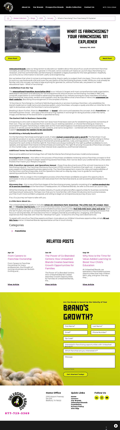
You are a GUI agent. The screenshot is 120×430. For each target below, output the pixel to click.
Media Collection (73, 7)
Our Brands (38, 7)
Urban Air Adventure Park (56, 205)
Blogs (33, 18)
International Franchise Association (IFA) (31, 92)
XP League (98, 205)
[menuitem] (26, 7)
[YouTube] (107, 397)
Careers (74, 399)
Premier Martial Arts (25, 207)
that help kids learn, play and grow (89, 209)
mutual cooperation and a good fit (72, 137)
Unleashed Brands (17, 69)
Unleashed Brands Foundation (79, 403)
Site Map (75, 408)
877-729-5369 (109, 7)
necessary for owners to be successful (34, 130)
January (50, 18)
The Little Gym (85, 205)
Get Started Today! (75, 374)
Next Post (107, 58)
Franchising (20, 231)
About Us (26, 7)
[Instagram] (102, 397)
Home (73, 397)
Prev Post (12, 58)
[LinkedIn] (96, 397)
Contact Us (89, 7)
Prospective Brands (55, 7)
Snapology (73, 205)
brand (54, 111)
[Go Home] (8, 18)
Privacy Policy (77, 406)
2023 (41, 18)
